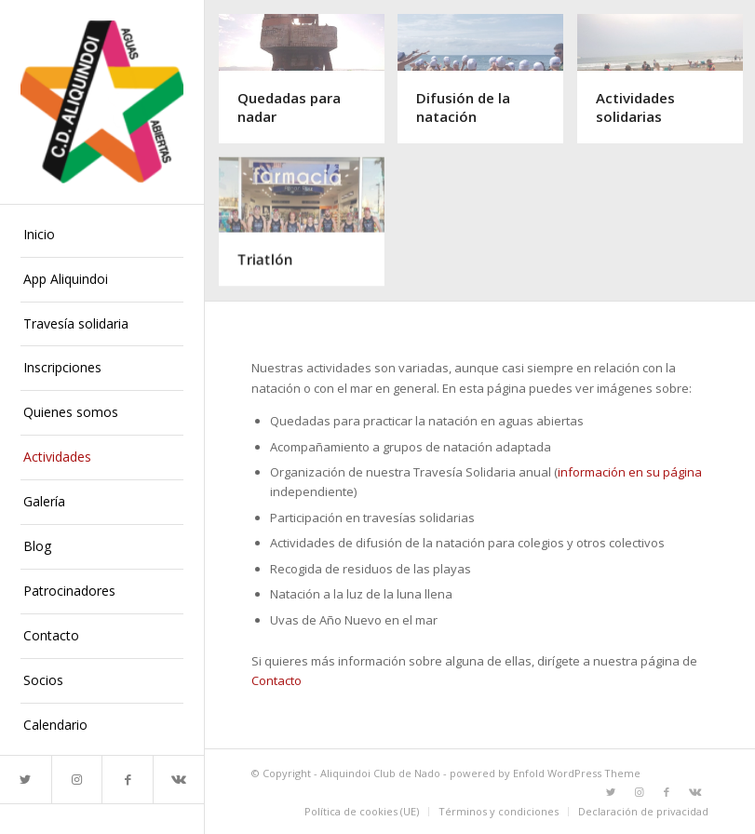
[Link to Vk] (178, 779)
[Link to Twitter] (25, 779)
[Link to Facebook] (127, 779)
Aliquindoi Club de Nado (380, 773)
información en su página (630, 472)
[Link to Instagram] (76, 779)
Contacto (276, 680)
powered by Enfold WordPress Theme (545, 773)
